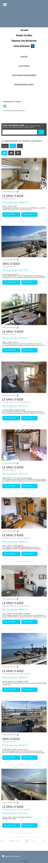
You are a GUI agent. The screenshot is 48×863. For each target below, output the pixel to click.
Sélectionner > (29, 214)
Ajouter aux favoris (12, 856)
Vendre (24, 35)
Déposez (24, 41)
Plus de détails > (11, 214)
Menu (5, 4)
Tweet (25, 861)
